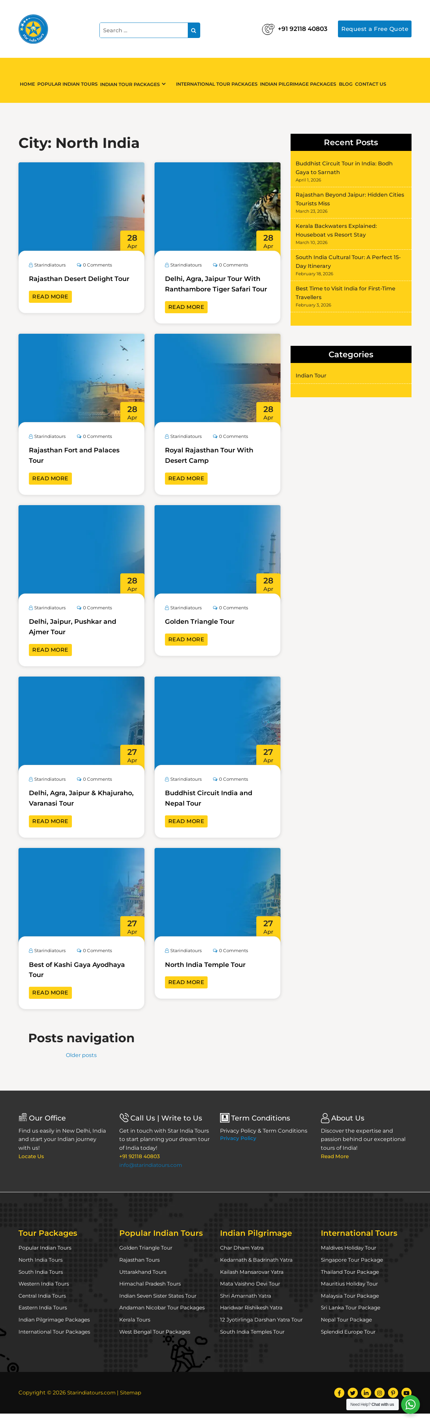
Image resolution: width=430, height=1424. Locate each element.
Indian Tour (311, 375)
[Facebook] (339, 1403)
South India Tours (42, 1282)
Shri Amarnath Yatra (246, 1306)
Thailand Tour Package (351, 1282)
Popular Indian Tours (74, 80)
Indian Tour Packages (140, 80)
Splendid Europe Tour (350, 1342)
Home (30, 80)
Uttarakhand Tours (144, 1282)
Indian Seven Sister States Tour (161, 1306)
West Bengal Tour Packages (156, 1342)
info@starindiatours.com (152, 1175)
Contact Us (386, 80)
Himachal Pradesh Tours (151, 1294)
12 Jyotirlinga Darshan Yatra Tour (263, 1330)
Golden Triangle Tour (204, 631)
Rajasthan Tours (140, 1270)
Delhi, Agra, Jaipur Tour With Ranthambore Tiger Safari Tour (212, 289)
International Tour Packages (221, 80)
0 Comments (98, 265)
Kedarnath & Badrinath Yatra (258, 1270)
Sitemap (134, 1403)
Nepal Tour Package (347, 1330)
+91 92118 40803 (282, 27)
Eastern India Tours (44, 1318)
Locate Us (32, 1167)
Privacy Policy (238, 1148)
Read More (50, 307)
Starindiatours (48, 265)
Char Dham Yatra (242, 1258)
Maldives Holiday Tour (350, 1258)
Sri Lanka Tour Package (352, 1318)
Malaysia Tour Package (351, 1306)
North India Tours (41, 1270)
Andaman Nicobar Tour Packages (163, 1318)
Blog (357, 80)
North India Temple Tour (211, 974)
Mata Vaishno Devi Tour (251, 1294)
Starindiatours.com (92, 1403)
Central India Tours (43, 1306)
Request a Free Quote (373, 28)
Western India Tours (45, 1294)
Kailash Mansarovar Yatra (253, 1282)
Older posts (81, 1065)
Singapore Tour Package (353, 1270)
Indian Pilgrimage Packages (306, 80)
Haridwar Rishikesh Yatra (253, 1318)
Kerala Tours (135, 1330)
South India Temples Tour (254, 1342)
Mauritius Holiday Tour (351, 1294)
